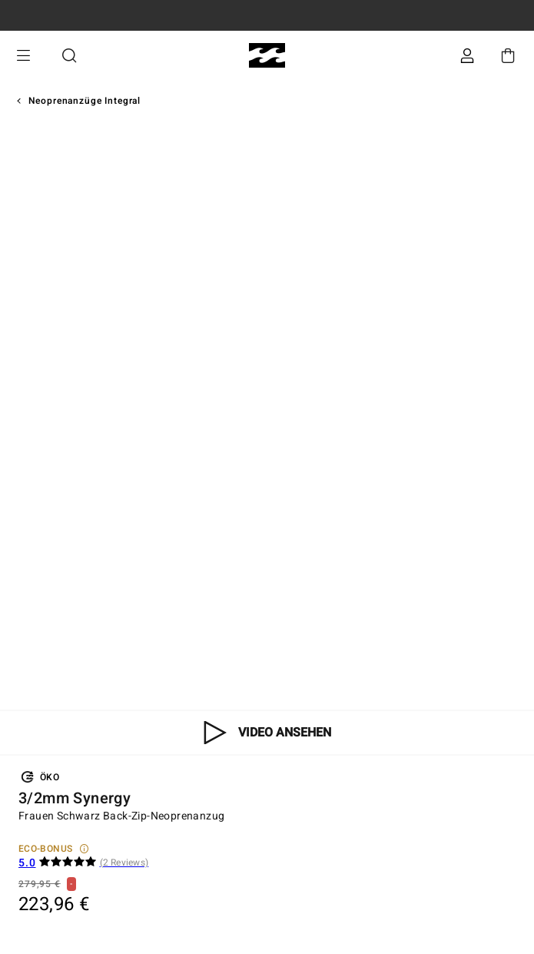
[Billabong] (267, 55)
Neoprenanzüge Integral (84, 101)
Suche (69, 56)
